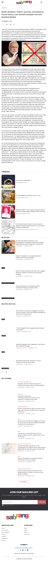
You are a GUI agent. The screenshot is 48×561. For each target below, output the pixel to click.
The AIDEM (18, 331)
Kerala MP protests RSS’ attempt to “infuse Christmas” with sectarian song (28, 361)
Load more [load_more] (23, 481)
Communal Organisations (22, 229)
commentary (19, 74)
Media (19, 431)
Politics (4, 8)
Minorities (18, 213)
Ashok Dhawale (19, 259)
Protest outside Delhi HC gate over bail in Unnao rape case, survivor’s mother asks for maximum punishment (31, 410)
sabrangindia (19, 246)
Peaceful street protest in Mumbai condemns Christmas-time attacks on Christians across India (29, 397)
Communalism (5, 368)
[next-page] (6, 372)
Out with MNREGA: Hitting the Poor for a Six (28, 195)
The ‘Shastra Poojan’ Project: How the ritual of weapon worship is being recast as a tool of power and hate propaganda (30, 225)
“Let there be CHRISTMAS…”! (24, 180)
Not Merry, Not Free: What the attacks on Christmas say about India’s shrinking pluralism (31, 384)
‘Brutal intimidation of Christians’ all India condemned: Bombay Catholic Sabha (28, 287)
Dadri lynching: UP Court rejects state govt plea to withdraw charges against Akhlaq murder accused (30, 210)
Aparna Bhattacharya (21, 348)
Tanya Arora (21, 438)
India (17, 182)
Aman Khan (18, 316)
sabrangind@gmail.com (26, 548)
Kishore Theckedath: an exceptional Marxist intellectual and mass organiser (28, 256)
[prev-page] (3, 372)
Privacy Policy (16, 505)
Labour (17, 197)
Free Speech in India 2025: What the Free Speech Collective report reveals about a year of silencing (31, 435)
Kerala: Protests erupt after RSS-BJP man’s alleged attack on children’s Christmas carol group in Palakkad (30, 272)
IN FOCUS (5, 237)
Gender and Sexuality (23, 406)
